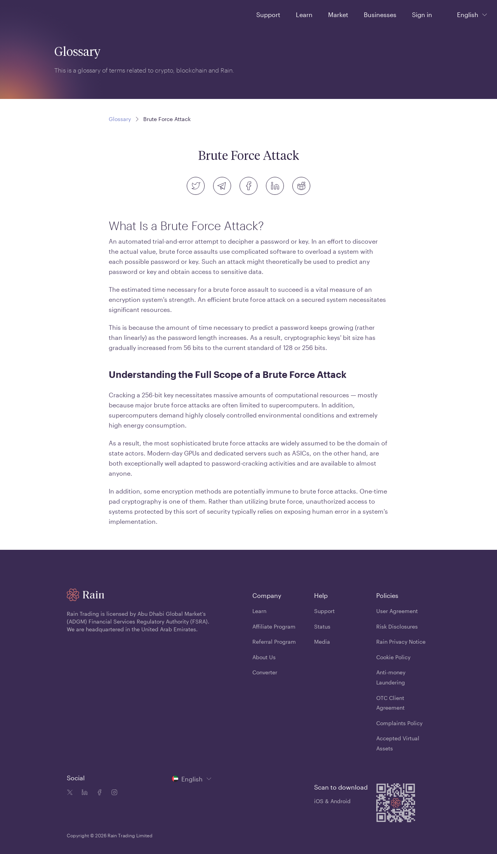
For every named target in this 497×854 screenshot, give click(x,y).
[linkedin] (275, 186)
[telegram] (222, 186)
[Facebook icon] (98, 793)
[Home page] (26, 14)
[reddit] (301, 186)
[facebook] (248, 186)
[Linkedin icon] (83, 793)
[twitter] (195, 186)
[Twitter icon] (70, 793)
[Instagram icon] (112, 793)
